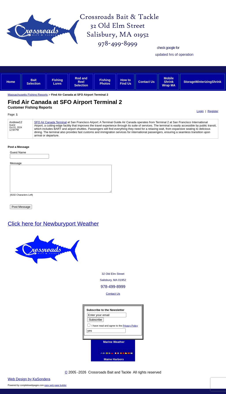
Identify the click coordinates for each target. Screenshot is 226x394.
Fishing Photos (104, 81)
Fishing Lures (57, 81)
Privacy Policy (130, 331)
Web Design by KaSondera (29, 384)
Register (213, 111)
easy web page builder (55, 390)
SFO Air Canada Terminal (50, 122)
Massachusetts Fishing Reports (28, 94)
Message (16, 163)
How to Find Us (125, 81)
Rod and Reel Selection (81, 81)
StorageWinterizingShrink (202, 82)
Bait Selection (33, 81)
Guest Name (18, 152)
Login (200, 111)
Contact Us (146, 82)
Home (10, 82)
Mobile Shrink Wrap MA (168, 81)
